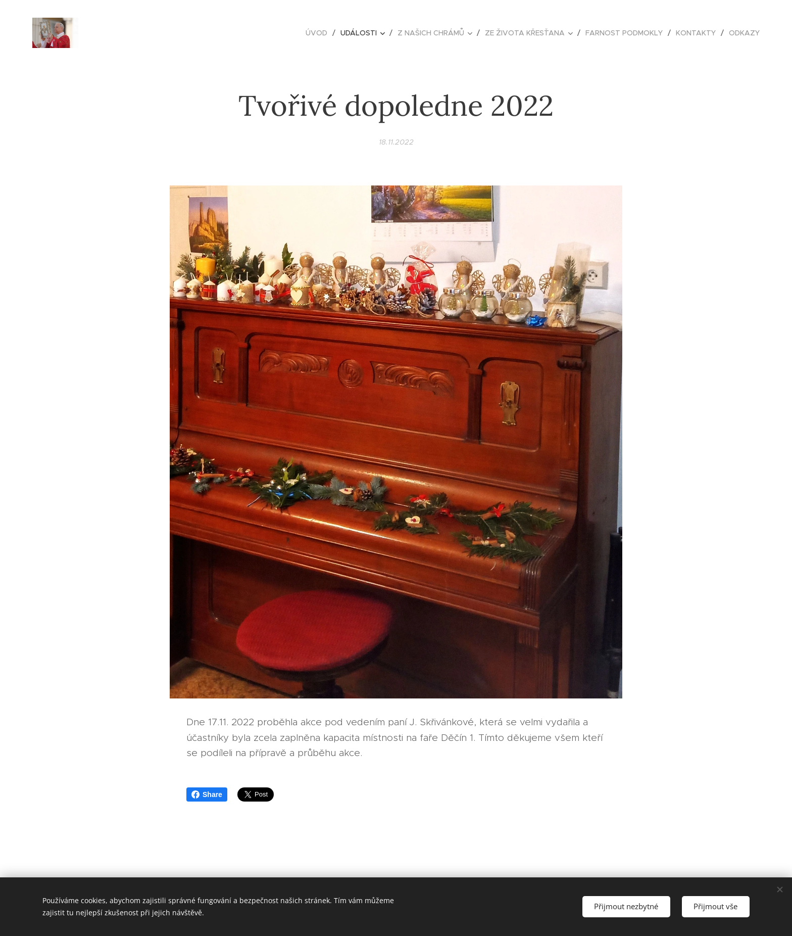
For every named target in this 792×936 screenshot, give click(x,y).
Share (206, 794)
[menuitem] (319, 32)
